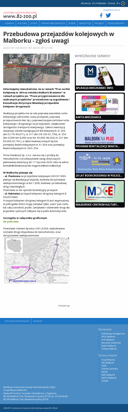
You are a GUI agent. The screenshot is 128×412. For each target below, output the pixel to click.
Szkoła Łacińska (110, 368)
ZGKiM (105, 380)
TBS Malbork (108, 362)
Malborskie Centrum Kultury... (97, 204)
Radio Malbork (109, 345)
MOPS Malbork (109, 377)
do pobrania (10, 221)
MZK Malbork (108, 374)
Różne (72, 23)
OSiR (104, 365)
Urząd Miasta (108, 359)
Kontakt (37, 321)
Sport (33, 23)
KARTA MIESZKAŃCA (88, 117)
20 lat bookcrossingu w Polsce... (99, 175)
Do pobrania (99, 3)
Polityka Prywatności (17, 321)
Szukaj (111, 3)
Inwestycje (85, 23)
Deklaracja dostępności (113, 333)
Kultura (22, 23)
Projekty (99, 23)
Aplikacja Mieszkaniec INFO (94, 88)
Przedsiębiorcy (116, 23)
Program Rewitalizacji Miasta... (98, 146)
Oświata (9, 23)
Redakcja (86, 3)
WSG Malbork (108, 336)
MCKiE (105, 371)
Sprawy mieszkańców (53, 23)
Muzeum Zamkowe (111, 342)
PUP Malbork (108, 339)
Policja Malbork (109, 348)
